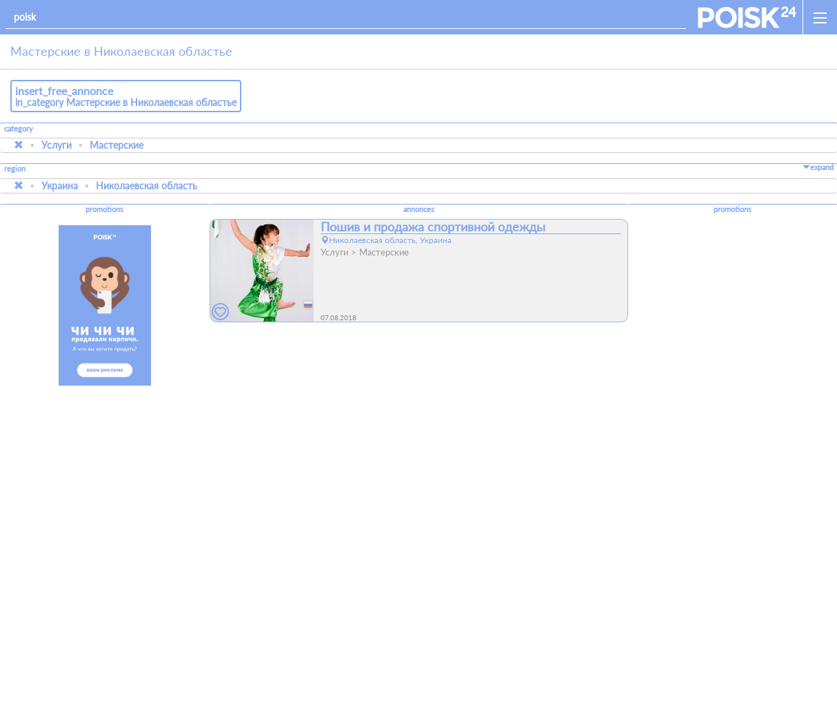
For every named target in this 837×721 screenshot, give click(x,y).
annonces (418, 209)
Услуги (56, 145)
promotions (104, 209)
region (15, 169)
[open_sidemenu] (820, 17)
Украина (59, 185)
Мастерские (116, 145)
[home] (747, 17)
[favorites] (220, 312)
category (18, 129)
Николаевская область (146, 185)
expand (818, 167)
